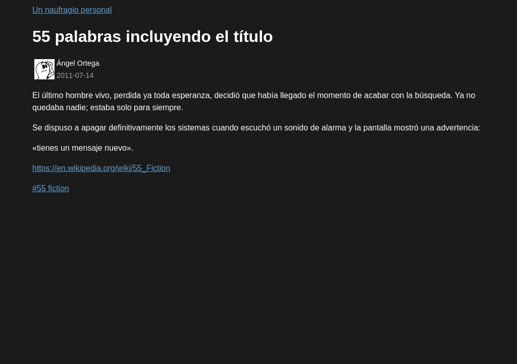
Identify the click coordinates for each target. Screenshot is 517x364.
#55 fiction (50, 188)
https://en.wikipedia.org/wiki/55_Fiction (101, 168)
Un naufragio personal (72, 10)
